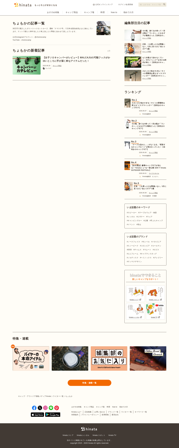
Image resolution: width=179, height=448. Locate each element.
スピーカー (132, 213)
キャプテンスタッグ (149, 254)
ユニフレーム (133, 254)
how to (114, 12)
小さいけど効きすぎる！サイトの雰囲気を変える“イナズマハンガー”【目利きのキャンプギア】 (154, 73)
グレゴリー (158, 258)
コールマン (156, 246)
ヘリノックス (146, 258)
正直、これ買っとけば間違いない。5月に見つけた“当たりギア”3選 (153, 46)
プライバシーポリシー (90, 415)
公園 (146, 221)
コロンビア (145, 246)
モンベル (146, 242)
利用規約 (74, 415)
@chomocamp (40, 37)
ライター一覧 (126, 412)
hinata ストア (68, 435)
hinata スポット (99, 435)
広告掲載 (88, 412)
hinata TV (112, 435)
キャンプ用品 (72, 12)
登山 (139, 224)
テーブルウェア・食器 (148, 213)
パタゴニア (156, 242)
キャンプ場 (89, 12)
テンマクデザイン (135, 262)
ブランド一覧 (113, 412)
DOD (130, 250)
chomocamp (26, 40)
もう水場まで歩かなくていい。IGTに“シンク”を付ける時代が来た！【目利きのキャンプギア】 (154, 60)
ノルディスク (133, 258)
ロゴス (156, 250)
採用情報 (105, 415)
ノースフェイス (134, 242)
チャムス (137, 250)
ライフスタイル (154, 173)
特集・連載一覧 (89, 383)
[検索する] (164, 4)
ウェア (149, 217)
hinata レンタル (83, 435)
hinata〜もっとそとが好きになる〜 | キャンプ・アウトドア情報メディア (89, 429)
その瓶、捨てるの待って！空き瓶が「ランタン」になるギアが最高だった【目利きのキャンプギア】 (153, 33)
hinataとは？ (76, 412)
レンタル (131, 217)
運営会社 (115, 415)
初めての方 (128, 12)
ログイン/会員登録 (125, 4)
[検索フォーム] (152, 5)
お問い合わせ (99, 412)
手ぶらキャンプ (157, 221)
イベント (131, 224)
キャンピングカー (135, 221)
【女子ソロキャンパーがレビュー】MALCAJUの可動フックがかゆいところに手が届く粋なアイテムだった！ (76, 59)
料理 (103, 12)
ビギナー (140, 217)
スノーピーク (133, 246)
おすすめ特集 (53, 12)
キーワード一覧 (141, 412)
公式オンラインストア (103, 4)
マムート (147, 250)
